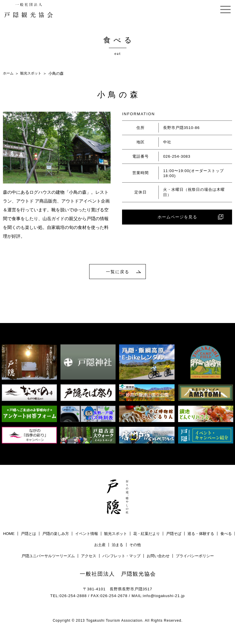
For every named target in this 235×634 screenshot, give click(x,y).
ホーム (8, 73)
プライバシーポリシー (195, 556)
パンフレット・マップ (121, 556)
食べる (226, 534)
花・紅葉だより (146, 534)
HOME (9, 534)
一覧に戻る (117, 271)
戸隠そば (173, 534)
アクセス (88, 556)
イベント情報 (86, 534)
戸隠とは (28, 534)
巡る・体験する (200, 534)
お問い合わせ (158, 556)
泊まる (117, 545)
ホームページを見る (177, 217)
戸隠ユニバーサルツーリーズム (48, 556)
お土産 (100, 545)
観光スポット (32, 73)
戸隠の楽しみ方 (55, 534)
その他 (135, 545)
